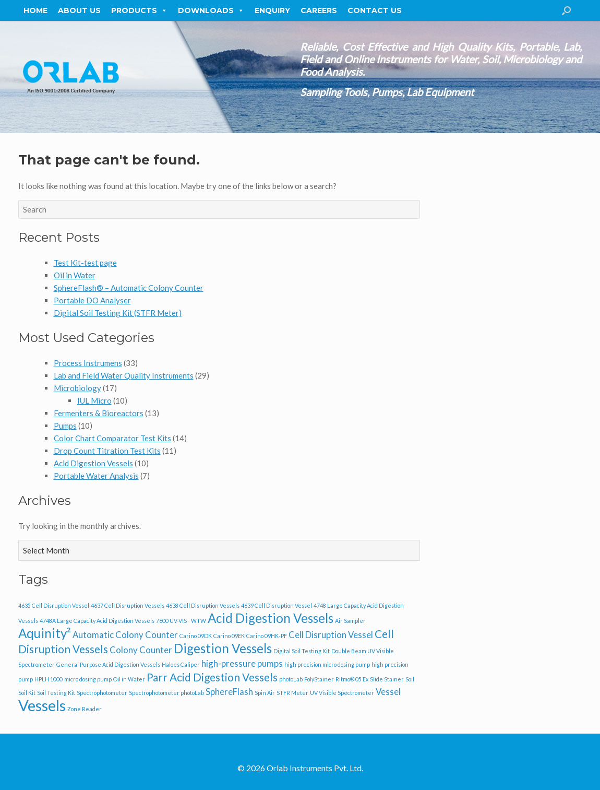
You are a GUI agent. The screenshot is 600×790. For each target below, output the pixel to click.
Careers (319, 10)
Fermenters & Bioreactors (98, 413)
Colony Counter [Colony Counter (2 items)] (141, 649)
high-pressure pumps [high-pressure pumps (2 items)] (242, 663)
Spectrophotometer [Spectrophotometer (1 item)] (102, 692)
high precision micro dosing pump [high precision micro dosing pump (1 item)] (327, 664)
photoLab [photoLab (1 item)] (291, 679)
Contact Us (374, 10)
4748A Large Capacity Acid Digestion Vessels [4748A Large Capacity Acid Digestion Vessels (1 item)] (97, 620)
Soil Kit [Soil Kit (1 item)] (26, 692)
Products (139, 10)
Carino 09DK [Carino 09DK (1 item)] (195, 635)
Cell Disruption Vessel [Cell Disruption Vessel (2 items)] (331, 634)
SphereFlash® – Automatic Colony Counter (128, 287)
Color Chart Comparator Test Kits (112, 438)
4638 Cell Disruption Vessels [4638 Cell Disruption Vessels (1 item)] (202, 605)
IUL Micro (94, 400)
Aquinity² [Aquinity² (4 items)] (44, 633)
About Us (79, 10)
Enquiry (272, 10)
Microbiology (77, 388)
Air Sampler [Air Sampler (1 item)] (350, 620)
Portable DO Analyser (92, 300)
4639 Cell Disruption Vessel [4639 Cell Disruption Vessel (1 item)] (276, 605)
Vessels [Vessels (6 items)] (42, 705)
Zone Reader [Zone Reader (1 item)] (84, 708)
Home (35, 10)
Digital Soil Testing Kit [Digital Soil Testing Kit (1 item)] (301, 650)
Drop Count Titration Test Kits (107, 450)
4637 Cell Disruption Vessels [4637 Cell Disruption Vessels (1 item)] (127, 605)
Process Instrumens (88, 363)
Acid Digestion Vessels (93, 463)
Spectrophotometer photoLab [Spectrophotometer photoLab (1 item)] (166, 692)
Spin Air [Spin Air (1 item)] (265, 692)
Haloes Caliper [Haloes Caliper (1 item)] (181, 664)
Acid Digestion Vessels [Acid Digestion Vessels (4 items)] (270, 618)
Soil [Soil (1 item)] (409, 679)
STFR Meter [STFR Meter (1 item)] (292, 692)
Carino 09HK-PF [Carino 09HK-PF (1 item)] (266, 635)
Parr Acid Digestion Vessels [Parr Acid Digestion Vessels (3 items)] (212, 676)
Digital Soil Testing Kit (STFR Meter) (118, 312)
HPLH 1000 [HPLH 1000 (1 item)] (48, 679)
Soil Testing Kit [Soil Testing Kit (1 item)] (56, 692)
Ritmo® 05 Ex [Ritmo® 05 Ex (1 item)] (351, 679)
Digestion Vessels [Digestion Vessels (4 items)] (223, 648)
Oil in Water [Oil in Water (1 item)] (129, 679)
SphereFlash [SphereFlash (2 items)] (229, 691)
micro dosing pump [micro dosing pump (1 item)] (88, 679)
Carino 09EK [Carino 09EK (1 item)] (229, 635)
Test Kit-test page (85, 262)
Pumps (65, 425)
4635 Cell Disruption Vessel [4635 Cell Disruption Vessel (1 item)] (53, 605)
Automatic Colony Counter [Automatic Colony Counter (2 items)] (125, 634)
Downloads (211, 10)
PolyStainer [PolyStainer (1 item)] (319, 679)
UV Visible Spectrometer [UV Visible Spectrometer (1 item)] (342, 692)
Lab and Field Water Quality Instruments (124, 375)
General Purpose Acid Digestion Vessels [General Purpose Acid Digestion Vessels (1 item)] (108, 664)
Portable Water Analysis (96, 475)
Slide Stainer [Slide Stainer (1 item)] (387, 679)
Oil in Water (74, 275)
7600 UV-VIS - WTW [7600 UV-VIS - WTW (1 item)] (181, 620)
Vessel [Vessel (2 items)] (388, 691)
